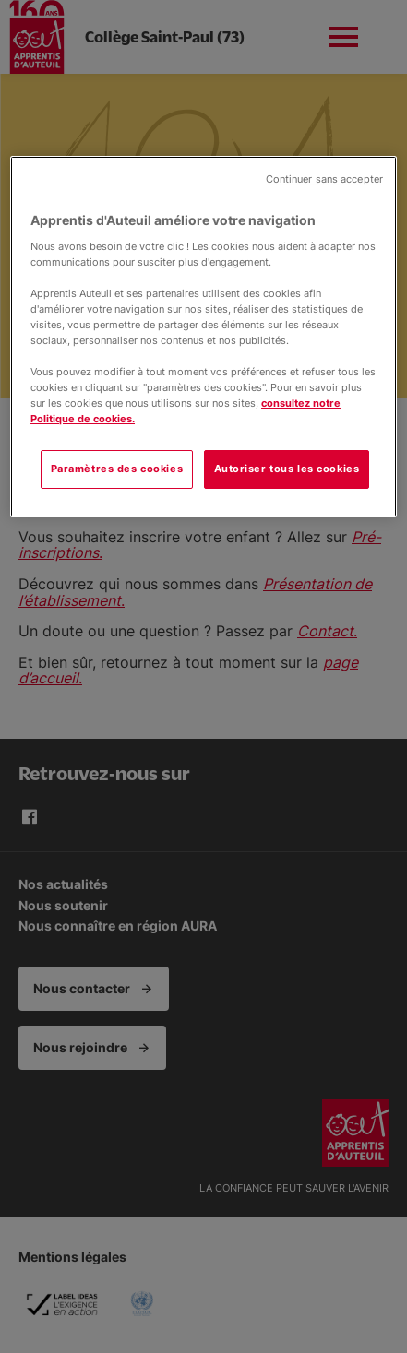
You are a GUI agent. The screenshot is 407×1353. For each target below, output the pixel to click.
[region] (203, 336)
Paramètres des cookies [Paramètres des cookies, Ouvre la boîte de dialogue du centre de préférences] (117, 468)
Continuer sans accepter (324, 179)
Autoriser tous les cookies (287, 468)
